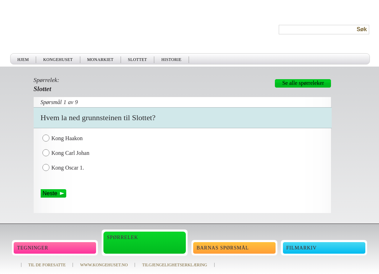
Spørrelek (122, 237)
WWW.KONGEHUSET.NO (104, 265)
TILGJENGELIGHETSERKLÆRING (174, 265)
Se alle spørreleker (303, 83)
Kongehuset (58, 59)
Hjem (23, 59)
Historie (171, 59)
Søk (362, 29)
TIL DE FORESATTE (47, 265)
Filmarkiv (301, 248)
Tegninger (32, 248)
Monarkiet (100, 59)
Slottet (137, 59)
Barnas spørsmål (223, 248)
